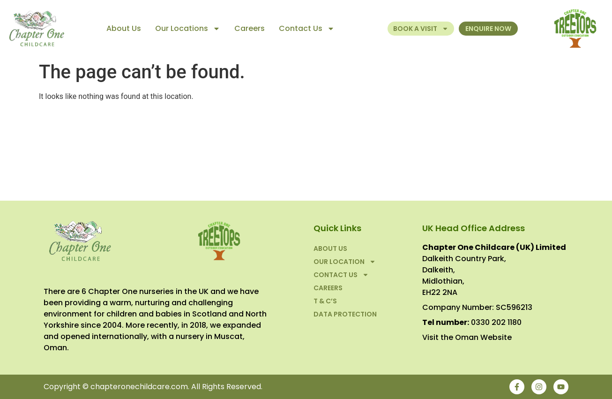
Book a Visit (420, 29)
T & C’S (325, 301)
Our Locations (187, 28)
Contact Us (307, 28)
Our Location (344, 261)
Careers (249, 28)
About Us (123, 28)
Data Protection (345, 314)
